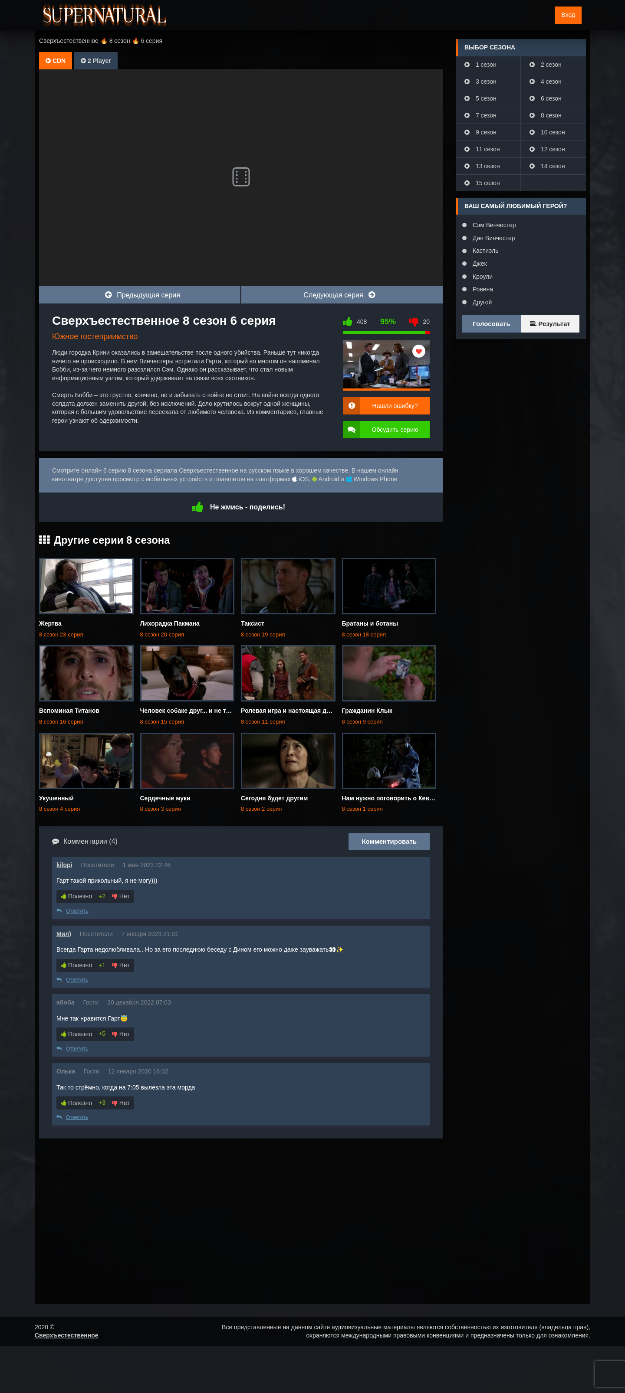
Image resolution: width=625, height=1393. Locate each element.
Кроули (482, 276)
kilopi (64, 864)
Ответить (72, 911)
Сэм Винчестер (493, 225)
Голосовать (491, 323)
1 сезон (480, 64)
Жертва (50, 623)
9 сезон (480, 132)
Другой (481, 302)
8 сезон (546, 115)
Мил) (63, 933)
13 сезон (482, 166)
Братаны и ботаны (370, 623)
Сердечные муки (165, 798)
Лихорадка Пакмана (170, 623)
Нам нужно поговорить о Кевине (391, 798)
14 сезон (547, 166)
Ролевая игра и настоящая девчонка (296, 710)
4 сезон (546, 81)
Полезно (76, 896)
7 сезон (480, 115)
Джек (479, 263)
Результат (550, 323)
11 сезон (482, 149)
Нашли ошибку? (395, 405)
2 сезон (546, 64)
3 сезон (480, 81)
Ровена (482, 289)
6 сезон (546, 98)
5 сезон (480, 98)
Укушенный (56, 798)
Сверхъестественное (67, 1335)
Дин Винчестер (493, 238)
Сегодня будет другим (274, 798)
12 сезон (547, 149)
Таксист (252, 623)
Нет (121, 896)
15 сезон (482, 182)
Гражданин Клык (367, 710)
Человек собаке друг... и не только (192, 710)
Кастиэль (484, 250)
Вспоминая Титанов (69, 710)
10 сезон (547, 132)
